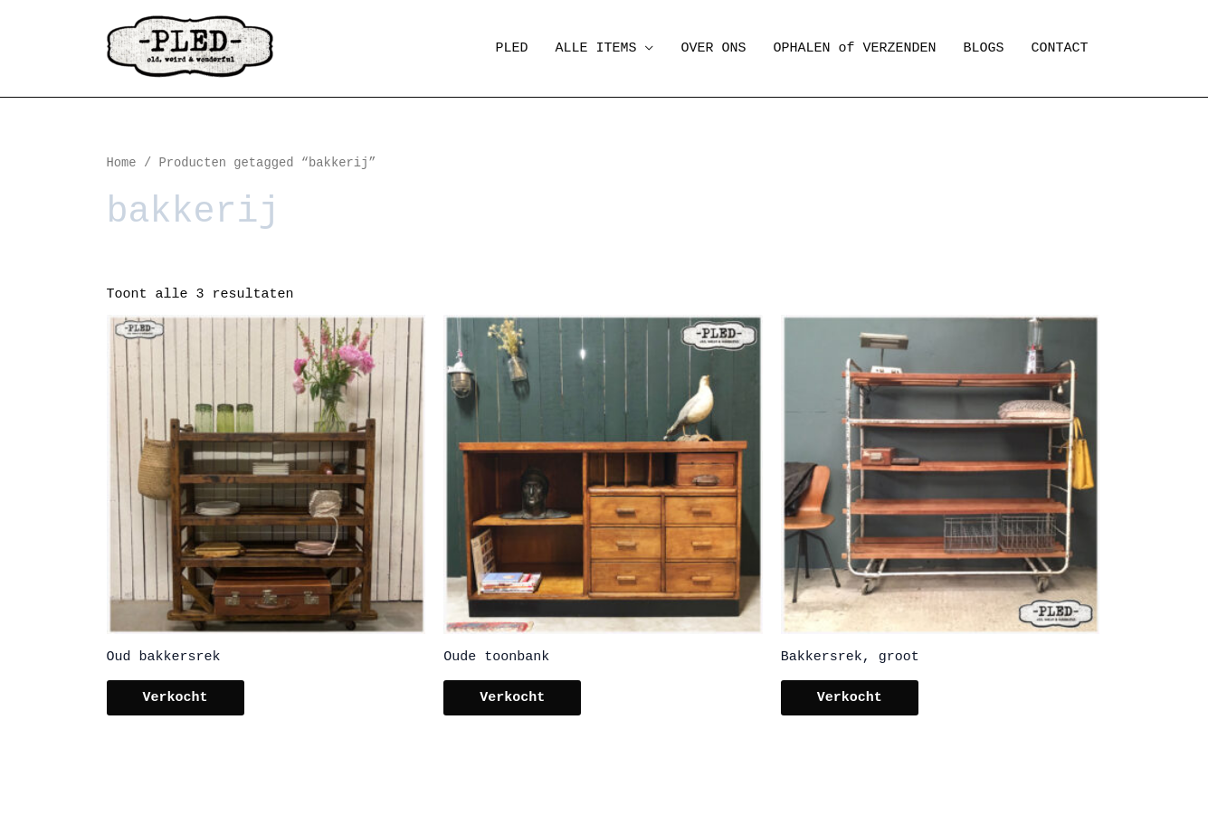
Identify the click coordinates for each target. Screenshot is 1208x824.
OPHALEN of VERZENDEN (854, 48)
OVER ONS (713, 48)
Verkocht (175, 698)
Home (122, 163)
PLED (511, 48)
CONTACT (1059, 48)
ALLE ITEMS (595, 48)
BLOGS (983, 48)
